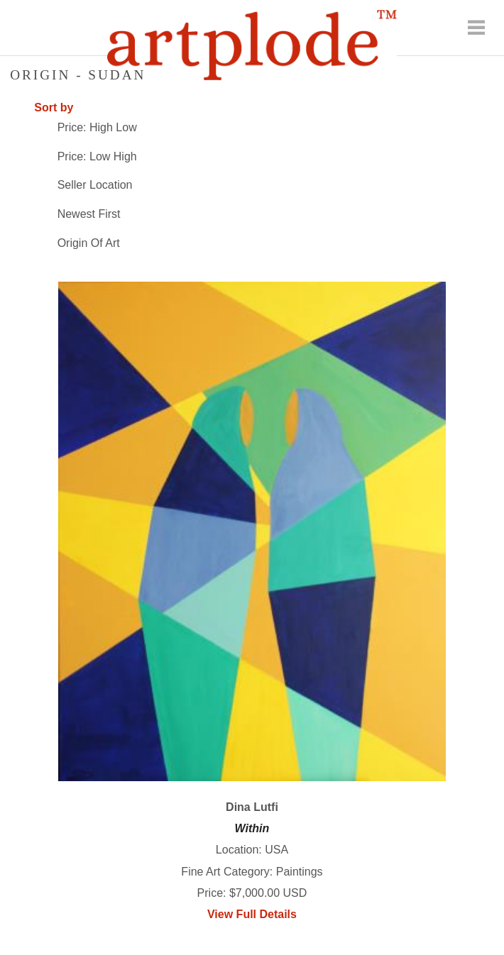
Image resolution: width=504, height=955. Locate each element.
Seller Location (95, 185)
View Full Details (252, 914)
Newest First (89, 214)
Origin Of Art (88, 243)
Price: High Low (97, 127)
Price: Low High (97, 156)
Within (252, 828)
